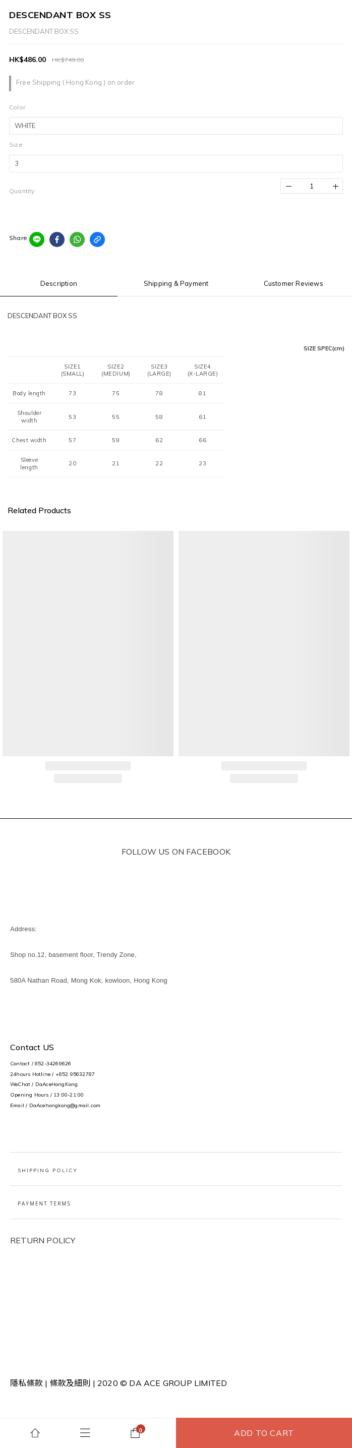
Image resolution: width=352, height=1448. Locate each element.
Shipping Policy (48, 1170)
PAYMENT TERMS (44, 1203)
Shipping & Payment (176, 283)
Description (58, 283)
